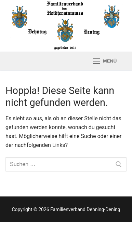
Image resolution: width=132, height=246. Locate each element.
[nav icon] (104, 61)
